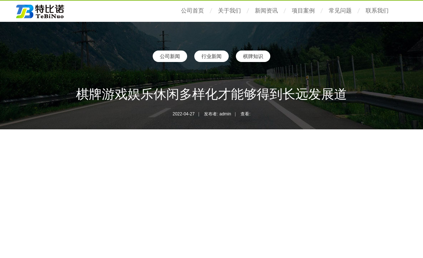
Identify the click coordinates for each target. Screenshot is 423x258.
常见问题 (340, 11)
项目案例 (303, 11)
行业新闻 (211, 56)
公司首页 (192, 11)
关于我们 (229, 11)
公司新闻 (170, 56)
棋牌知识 (253, 56)
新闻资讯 (266, 11)
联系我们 (377, 11)
